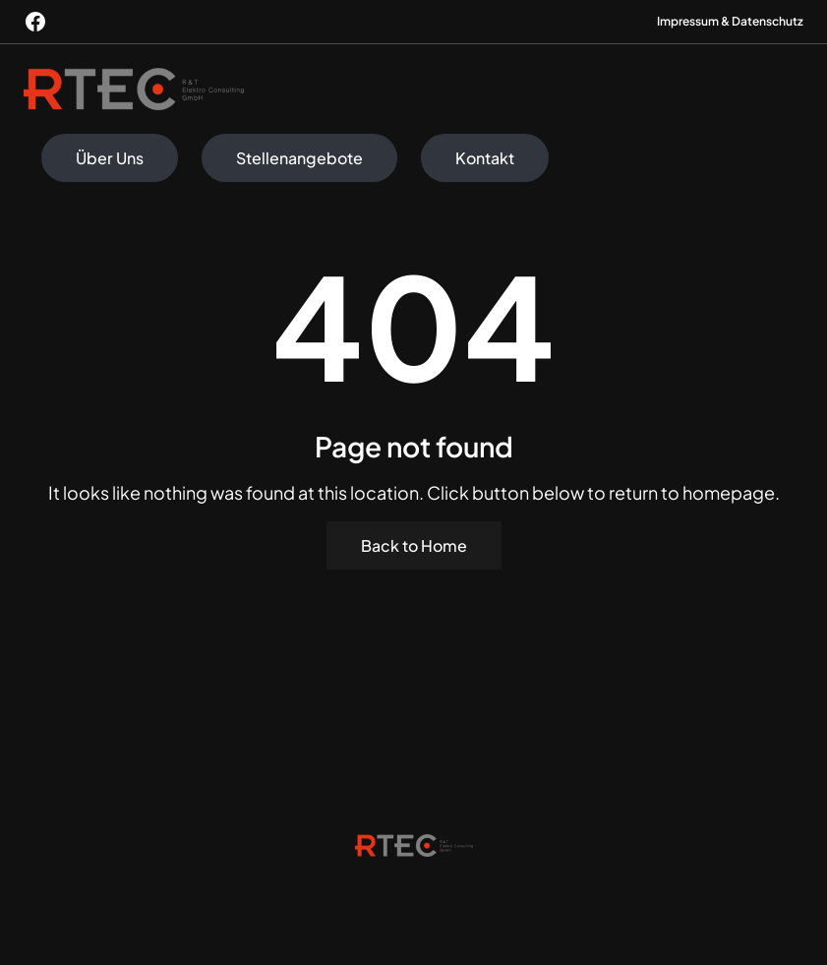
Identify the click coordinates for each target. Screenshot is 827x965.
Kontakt (484, 158)
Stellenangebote (299, 158)
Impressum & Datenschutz (730, 21)
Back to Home (414, 545)
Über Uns (110, 158)
